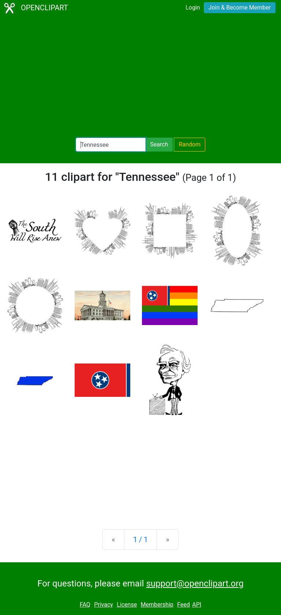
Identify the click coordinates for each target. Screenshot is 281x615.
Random (190, 144)
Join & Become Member (240, 7)
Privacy (103, 604)
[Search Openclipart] (111, 145)
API (196, 604)
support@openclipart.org (194, 583)
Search (159, 144)
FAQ (85, 604)
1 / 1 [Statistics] (140, 539)
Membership (156, 604)
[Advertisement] (140, 77)
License (127, 604)
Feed (183, 604)
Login (193, 7)
